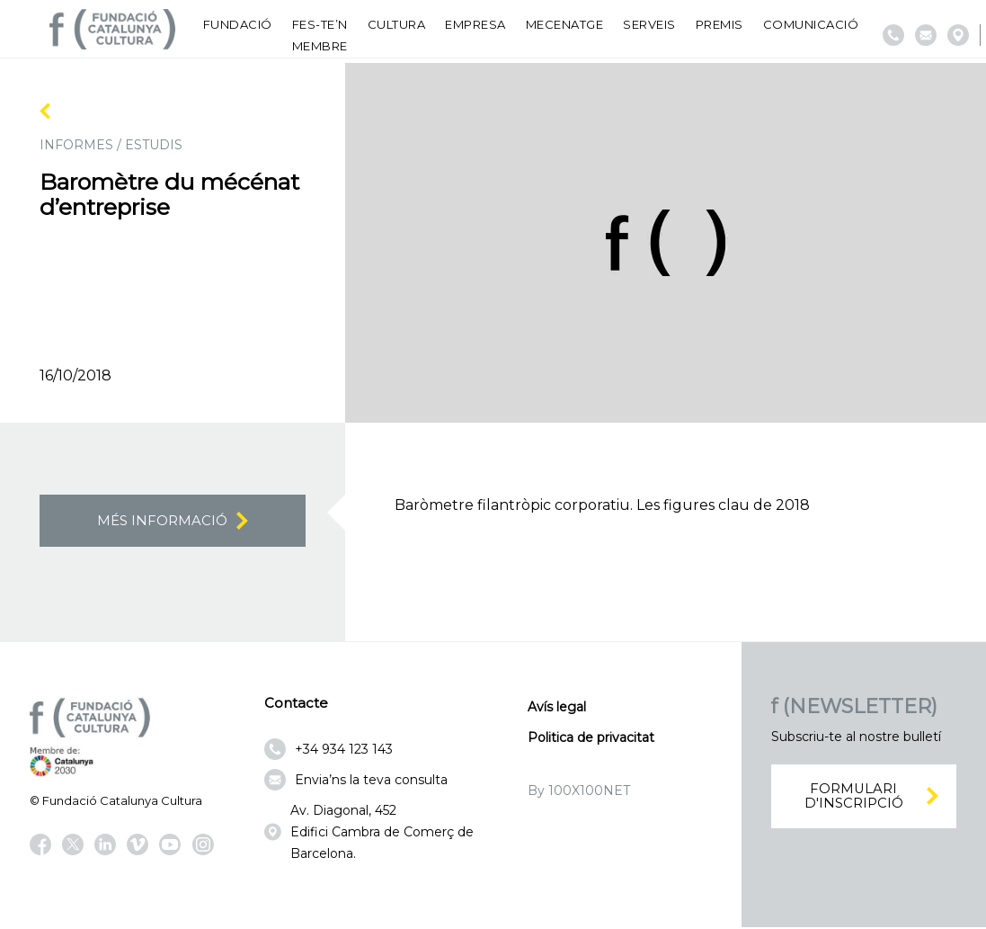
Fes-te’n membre (320, 35)
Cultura (397, 24)
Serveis (649, 24)
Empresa (475, 24)
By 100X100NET (579, 792)
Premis (719, 24)
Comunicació (811, 24)
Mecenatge (565, 24)
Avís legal (557, 709)
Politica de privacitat (591, 739)
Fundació (237, 24)
